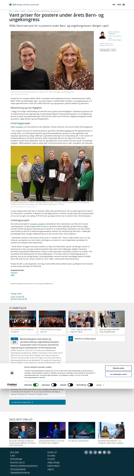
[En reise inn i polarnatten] (81, 432)
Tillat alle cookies (118, 455)
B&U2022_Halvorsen (18, 299)
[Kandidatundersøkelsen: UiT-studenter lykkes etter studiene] (111, 433)
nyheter (16, 11)
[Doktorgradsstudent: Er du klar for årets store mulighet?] (52, 433)
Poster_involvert (16, 297)
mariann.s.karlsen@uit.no (115, 36)
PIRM (13, 275)
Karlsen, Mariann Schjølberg (113, 33)
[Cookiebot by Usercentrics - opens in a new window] (12, 472)
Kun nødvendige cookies (118, 461)
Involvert (14, 273)
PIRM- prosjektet (17, 127)
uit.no (10, 11)
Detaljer (99, 472)
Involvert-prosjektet (37, 224)
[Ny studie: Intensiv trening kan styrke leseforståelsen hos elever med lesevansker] (22, 434)
